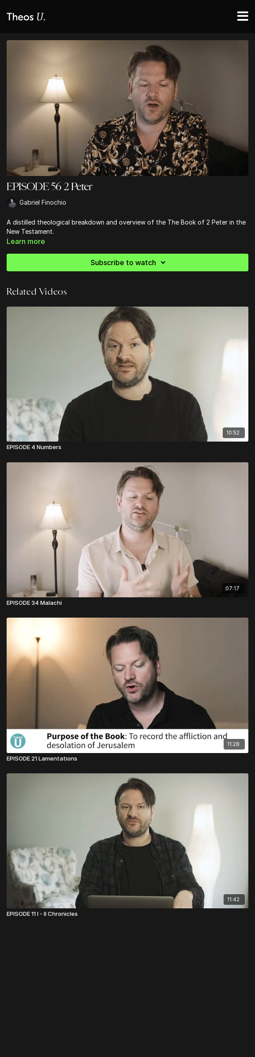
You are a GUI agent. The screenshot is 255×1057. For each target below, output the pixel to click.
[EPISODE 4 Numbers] (127, 447)
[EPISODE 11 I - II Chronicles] (127, 914)
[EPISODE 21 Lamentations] (127, 758)
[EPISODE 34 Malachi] (127, 603)
